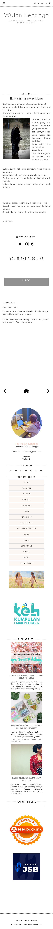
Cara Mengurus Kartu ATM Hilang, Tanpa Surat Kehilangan (26, 676)
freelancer (27, 523)
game (27, 534)
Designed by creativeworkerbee (26, 924)
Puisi (33, 237)
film (26, 511)
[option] (26, 274)
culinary (26, 505)
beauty (26, 500)
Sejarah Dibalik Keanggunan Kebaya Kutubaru (26, 779)
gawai (26, 540)
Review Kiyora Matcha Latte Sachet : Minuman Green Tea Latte (26, 726)
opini (27, 557)
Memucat (26, 280)
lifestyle (26, 546)
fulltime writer (26, 529)
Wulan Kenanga (26, 15)
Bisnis (26, 482)
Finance (26, 488)
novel (26, 552)
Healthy (27, 494)
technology (26, 563)
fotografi (27, 517)
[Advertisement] (26, 54)
